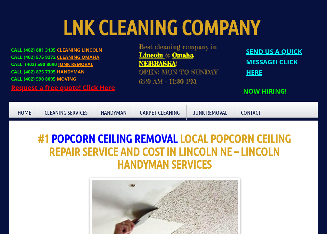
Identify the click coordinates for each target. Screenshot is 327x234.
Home (24, 112)
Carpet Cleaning (160, 112)
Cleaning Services (66, 112)
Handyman (113, 112)
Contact (251, 112)
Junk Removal (210, 112)
